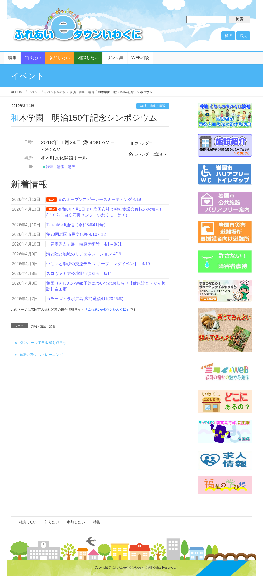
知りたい (52, 522)
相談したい (28, 522)
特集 (96, 522)
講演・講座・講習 (152, 106)
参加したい (76, 522)
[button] (147, 154)
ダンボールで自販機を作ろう (43, 342)
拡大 (243, 36)
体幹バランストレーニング (41, 355)
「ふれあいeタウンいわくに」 (106, 309)
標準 (228, 36)
